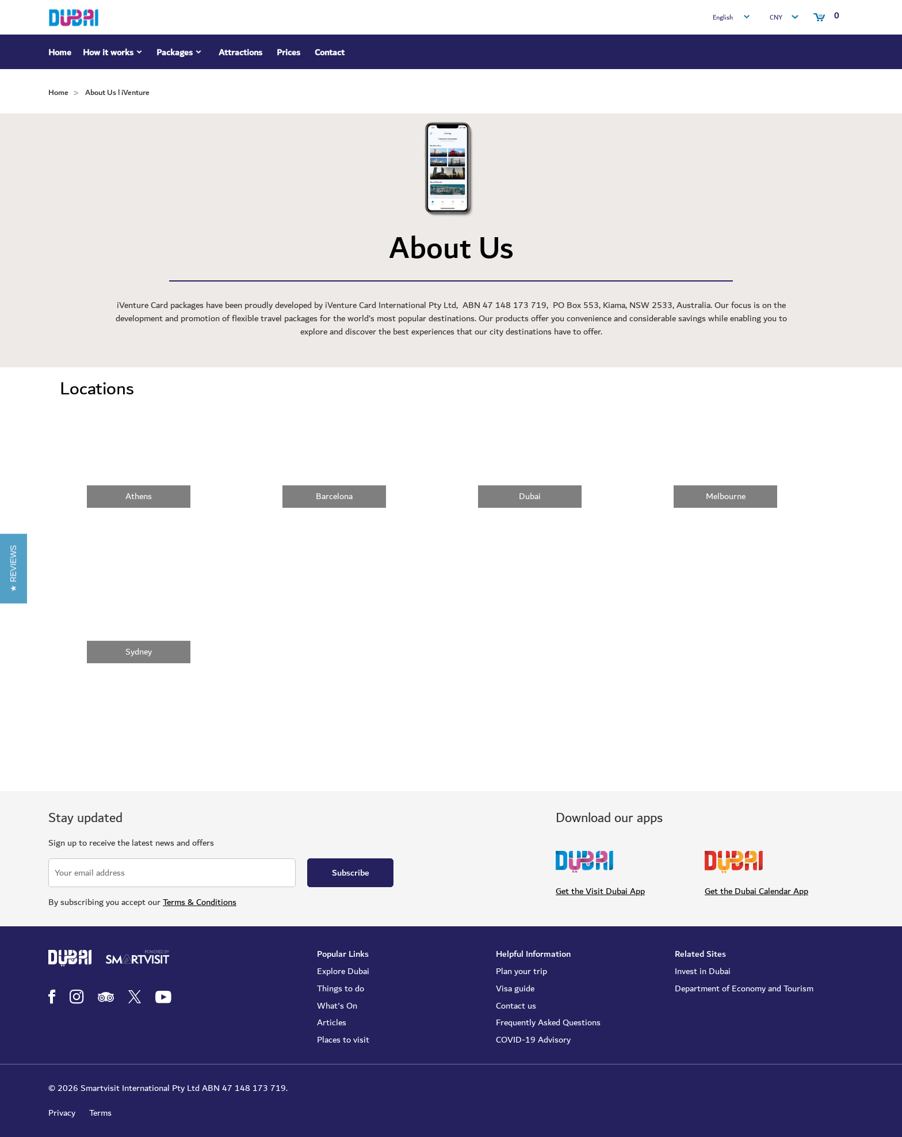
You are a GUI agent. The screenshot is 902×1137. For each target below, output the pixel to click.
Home (59, 52)
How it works (114, 54)
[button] (13, 568)
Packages (180, 54)
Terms (100, 1112)
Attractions (240, 52)
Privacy (61, 1112)
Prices (288, 52)
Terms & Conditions (199, 902)
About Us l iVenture (117, 92)
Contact (330, 52)
